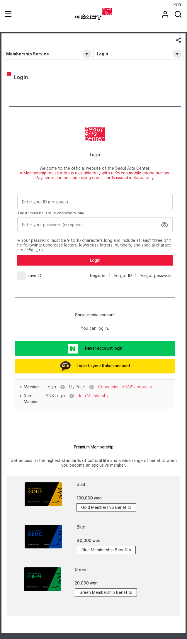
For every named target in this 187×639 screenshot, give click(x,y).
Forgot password (156, 275)
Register (98, 275)
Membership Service (27, 54)
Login (102, 54)
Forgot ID (123, 275)
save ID (34, 275)
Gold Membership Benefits (106, 507)
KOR (177, 5)
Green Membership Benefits (105, 592)
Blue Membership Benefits (106, 550)
